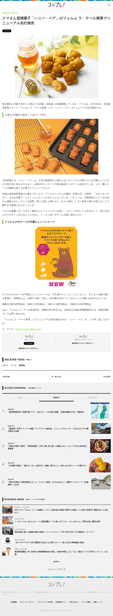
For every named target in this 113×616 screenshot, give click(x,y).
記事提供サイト (61, 602)
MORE (56, 561)
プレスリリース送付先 (45, 602)
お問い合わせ (73, 602)
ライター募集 (85, 602)
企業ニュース (97, 602)
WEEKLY (56, 397)
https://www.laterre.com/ (29, 329)
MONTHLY (92, 397)
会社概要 (14, 602)
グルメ (5, 365)
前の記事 (6, 376)
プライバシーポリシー (27, 602)
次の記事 (107, 376)
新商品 (22, 365)
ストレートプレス (56, 569)
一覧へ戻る (56, 376)
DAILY (20, 397)
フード (13, 365)
